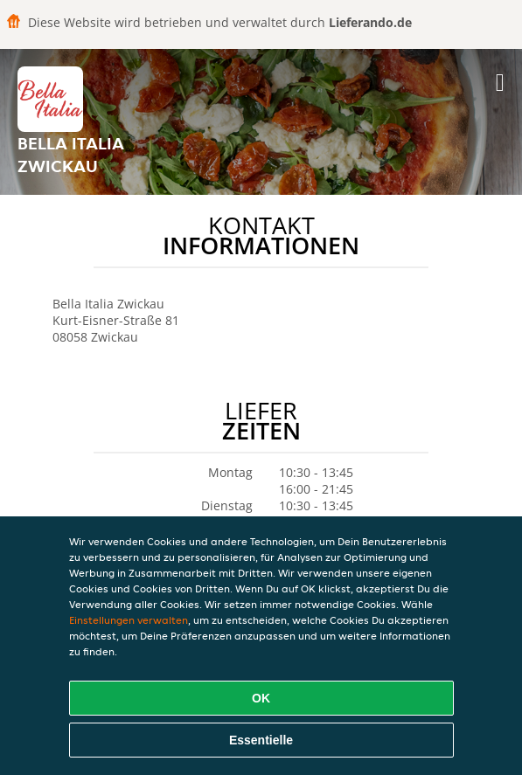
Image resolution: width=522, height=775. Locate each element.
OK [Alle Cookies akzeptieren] (261, 698)
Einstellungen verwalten (128, 619)
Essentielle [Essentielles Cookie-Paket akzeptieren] (261, 740)
